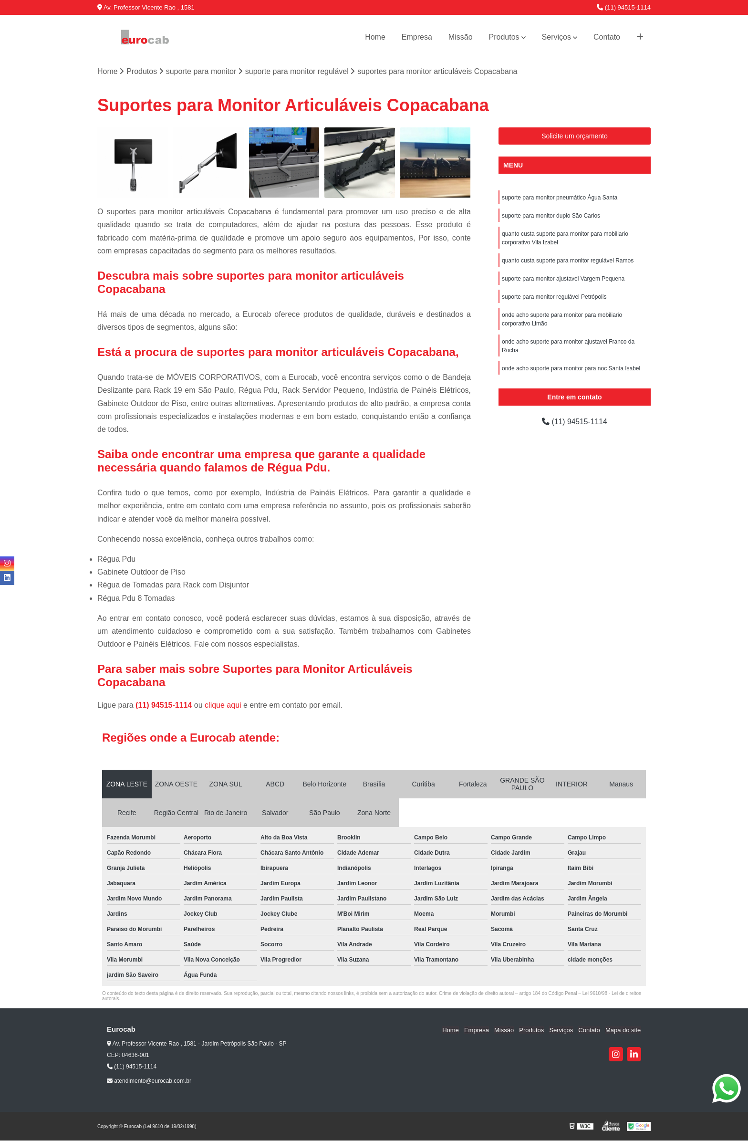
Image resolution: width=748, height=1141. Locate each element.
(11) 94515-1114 (624, 7)
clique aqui (223, 705)
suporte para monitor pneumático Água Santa (559, 197)
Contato (606, 37)
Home (375, 37)
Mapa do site (623, 1030)
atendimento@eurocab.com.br (149, 1081)
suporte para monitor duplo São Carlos (551, 215)
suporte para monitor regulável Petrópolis (554, 296)
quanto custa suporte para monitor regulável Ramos (568, 260)
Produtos (504, 37)
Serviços (556, 37)
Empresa (417, 37)
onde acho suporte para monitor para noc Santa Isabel (571, 368)
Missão (460, 37)
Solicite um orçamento (574, 136)
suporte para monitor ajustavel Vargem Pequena (563, 278)
